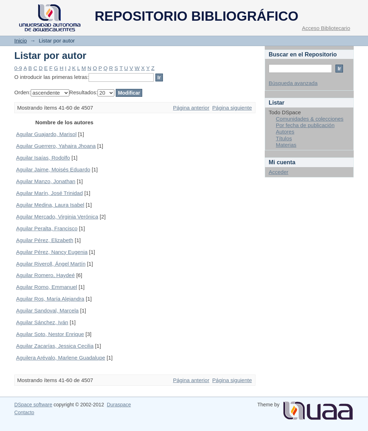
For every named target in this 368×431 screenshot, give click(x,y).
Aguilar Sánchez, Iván (42, 322)
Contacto (24, 412)
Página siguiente (232, 108)
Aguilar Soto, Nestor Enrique (50, 334)
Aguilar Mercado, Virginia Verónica (57, 217)
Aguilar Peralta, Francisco (47, 228)
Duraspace (119, 404)
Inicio (20, 40)
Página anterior (191, 108)
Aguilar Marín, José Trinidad (49, 193)
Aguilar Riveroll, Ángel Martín (50, 264)
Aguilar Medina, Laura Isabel (50, 205)
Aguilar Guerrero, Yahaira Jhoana (56, 146)
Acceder (278, 172)
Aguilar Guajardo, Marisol (46, 134)
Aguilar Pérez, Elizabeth (44, 240)
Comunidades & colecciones (309, 119)
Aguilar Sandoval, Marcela (47, 310)
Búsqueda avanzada (293, 83)
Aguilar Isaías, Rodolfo (43, 158)
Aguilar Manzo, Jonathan (45, 181)
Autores (285, 132)
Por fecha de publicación (305, 125)
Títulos (284, 138)
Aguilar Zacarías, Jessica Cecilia (55, 346)
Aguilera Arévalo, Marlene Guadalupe (60, 358)
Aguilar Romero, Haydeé (45, 275)
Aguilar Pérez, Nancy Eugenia (52, 252)
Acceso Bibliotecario (326, 28)
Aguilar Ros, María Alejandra (50, 299)
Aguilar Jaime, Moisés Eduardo (53, 169)
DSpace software (33, 404)
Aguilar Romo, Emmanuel (46, 287)
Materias (286, 145)
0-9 (18, 68)
